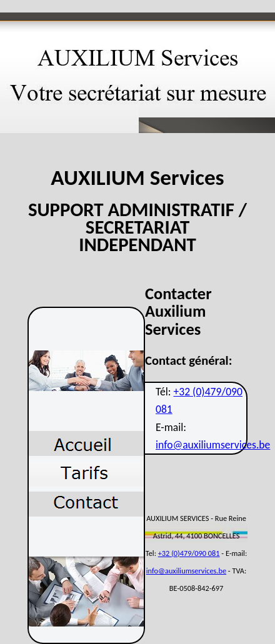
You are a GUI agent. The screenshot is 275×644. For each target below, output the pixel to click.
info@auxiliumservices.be (213, 445)
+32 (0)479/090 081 (189, 553)
